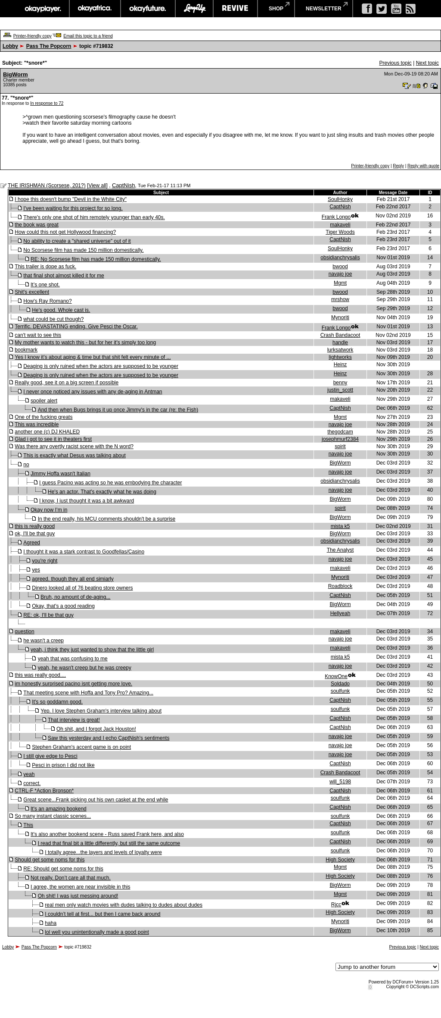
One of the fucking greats (43, 417)
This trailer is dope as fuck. (45, 267)
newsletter (324, 9)
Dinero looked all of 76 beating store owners (82, 588)
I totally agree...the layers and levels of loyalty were (103, 852)
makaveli (340, 225)
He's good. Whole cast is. (61, 310)
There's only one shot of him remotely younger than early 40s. (94, 217)
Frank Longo (336, 217)
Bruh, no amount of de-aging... (75, 597)
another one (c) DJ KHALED (47, 432)
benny (340, 383)
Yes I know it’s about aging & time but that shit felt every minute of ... (93, 357)
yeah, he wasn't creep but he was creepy (84, 668)
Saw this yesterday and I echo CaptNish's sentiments (108, 738)
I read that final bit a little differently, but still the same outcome (109, 843)
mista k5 (340, 526)
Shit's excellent (32, 292)
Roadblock (340, 586)
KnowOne (336, 676)
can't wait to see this (38, 335)
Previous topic (395, 63)
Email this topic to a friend (88, 36)
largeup (194, 8)
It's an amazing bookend (59, 809)
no (26, 465)
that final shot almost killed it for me (63, 276)
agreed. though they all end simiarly (72, 579)
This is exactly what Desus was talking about (74, 455)
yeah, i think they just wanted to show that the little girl (92, 650)
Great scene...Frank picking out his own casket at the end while (95, 800)
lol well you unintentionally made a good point (97, 932)
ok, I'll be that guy (35, 534)
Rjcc (336, 905)
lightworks (340, 357)
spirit (340, 446)
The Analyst (340, 550)
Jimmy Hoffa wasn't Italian (60, 474)
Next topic (427, 63)
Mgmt (340, 283)
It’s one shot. (45, 285)
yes (36, 570)
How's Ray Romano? (47, 301)
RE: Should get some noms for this (63, 869)
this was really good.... (40, 675)
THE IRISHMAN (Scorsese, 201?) (47, 185)
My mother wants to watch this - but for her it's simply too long (85, 342)
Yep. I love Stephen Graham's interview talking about (100, 711)
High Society (340, 860)
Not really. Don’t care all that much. (71, 878)
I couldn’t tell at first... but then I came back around (102, 914)
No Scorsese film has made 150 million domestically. (83, 250)
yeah (28, 774)
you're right (44, 561)
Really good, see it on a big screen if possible (66, 383)
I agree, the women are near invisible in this (80, 887)
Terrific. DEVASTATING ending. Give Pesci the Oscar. (76, 327)
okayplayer (42, 8)
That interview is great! (74, 720)
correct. (31, 783)
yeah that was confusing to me (73, 659)
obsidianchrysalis (340, 258)
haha (50, 923)
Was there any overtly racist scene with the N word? (74, 446)
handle (340, 342)
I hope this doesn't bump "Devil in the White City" (71, 199)
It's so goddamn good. (57, 702)
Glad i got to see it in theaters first (53, 439)
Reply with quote (423, 165)
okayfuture (148, 8)
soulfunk (340, 691)
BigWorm (15, 74)
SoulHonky (340, 199)
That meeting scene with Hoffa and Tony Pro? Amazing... (88, 693)
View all (97, 185)
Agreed (31, 543)
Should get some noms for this (49, 860)
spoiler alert (44, 401)
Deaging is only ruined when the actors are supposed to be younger (100, 366)
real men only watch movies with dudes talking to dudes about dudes (123, 905)
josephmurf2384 (340, 439)
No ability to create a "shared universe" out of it (76, 241)
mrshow (340, 299)
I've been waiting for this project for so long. (72, 208)
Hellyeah (340, 613)
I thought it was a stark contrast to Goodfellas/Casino (83, 552)
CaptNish (123, 185)
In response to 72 (46, 103)
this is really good (35, 526)
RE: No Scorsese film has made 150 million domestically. (96, 259)
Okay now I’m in (49, 510)
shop (276, 9)
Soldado (340, 684)
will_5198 (340, 782)
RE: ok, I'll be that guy (48, 615)
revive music (235, 8)
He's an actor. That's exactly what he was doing (102, 492)
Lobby (10, 46)
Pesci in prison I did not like (63, 765)
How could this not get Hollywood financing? (65, 232)
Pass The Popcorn (48, 46)
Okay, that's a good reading (63, 606)
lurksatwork (340, 350)
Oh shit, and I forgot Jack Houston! (96, 729)
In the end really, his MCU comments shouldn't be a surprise (107, 519)
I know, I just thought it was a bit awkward (86, 501)
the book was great (36, 225)
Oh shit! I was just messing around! (78, 896)
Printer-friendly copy (32, 36)
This (28, 825)
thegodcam (340, 432)
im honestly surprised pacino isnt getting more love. (73, 684)
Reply (398, 165)
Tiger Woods (340, 232)
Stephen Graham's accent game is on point (81, 747)
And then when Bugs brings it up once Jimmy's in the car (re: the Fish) (118, 410)
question (24, 631)
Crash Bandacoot (340, 335)
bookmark (26, 350)
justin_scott (340, 390)
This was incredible (37, 424)
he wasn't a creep (43, 641)
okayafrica (95, 8)
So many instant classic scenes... (53, 816)
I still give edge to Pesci (50, 756)
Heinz (340, 364)
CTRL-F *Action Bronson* (44, 791)
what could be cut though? (53, 319)
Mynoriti (340, 317)
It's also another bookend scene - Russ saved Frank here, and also (107, 834)
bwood (340, 267)
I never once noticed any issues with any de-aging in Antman (92, 392)
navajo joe (340, 274)
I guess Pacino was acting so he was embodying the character (110, 483)
